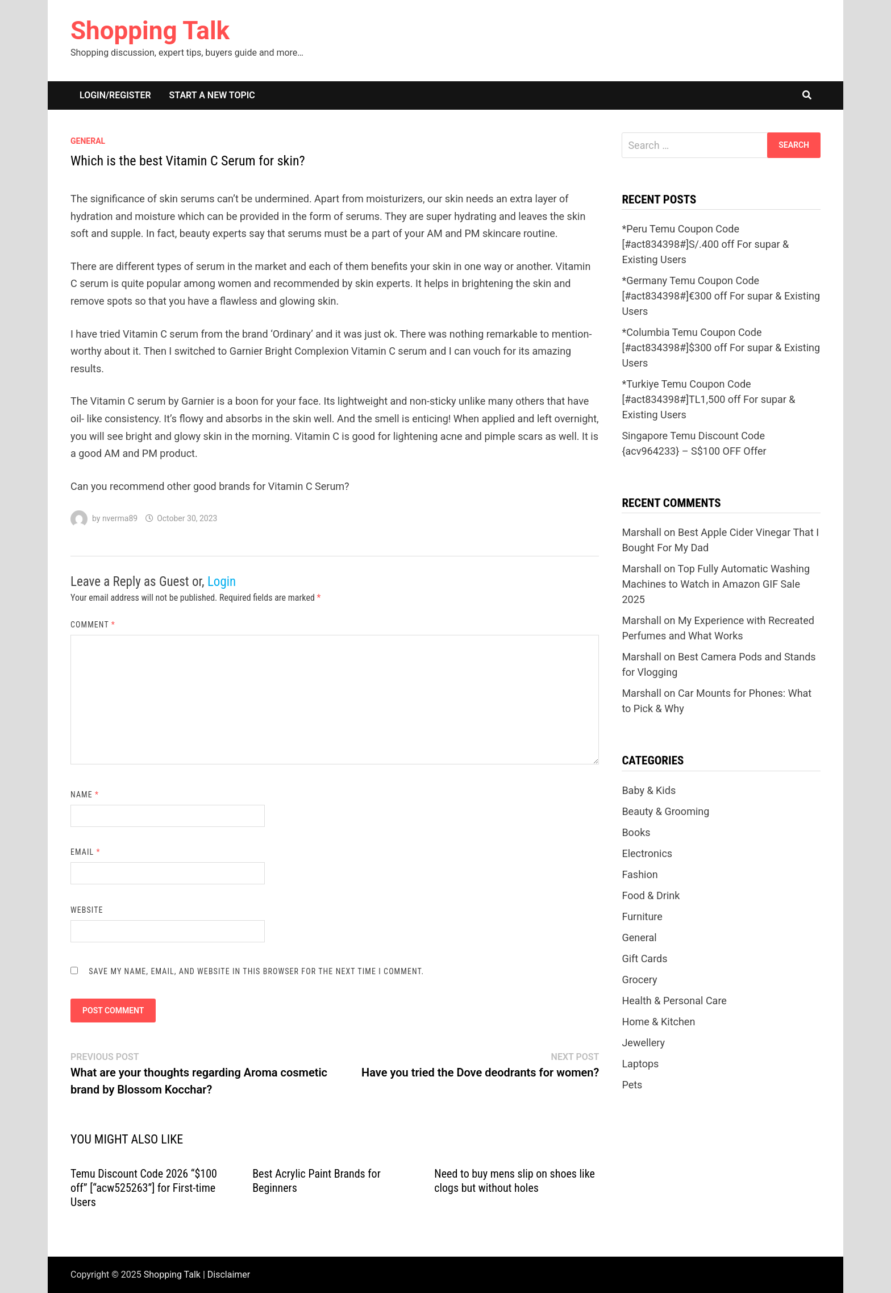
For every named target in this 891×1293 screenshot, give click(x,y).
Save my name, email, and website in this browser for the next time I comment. (256, 971)
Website (86, 909)
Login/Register (115, 95)
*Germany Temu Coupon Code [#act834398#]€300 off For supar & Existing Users (721, 296)
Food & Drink (651, 895)
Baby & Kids (649, 790)
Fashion (639, 874)
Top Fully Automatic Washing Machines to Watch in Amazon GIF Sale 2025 (716, 584)
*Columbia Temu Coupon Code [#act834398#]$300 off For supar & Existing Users (721, 347)
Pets (632, 1085)
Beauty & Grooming (665, 811)
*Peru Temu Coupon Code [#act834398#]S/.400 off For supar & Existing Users (705, 244)
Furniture (642, 916)
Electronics (647, 853)
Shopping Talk (150, 30)
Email (85, 852)
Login (221, 581)
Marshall (641, 532)
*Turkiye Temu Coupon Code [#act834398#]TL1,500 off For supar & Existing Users (708, 399)
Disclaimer (228, 1274)
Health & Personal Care (674, 1001)
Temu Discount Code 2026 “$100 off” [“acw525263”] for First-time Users (143, 1188)
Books (636, 832)
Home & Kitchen (658, 1022)
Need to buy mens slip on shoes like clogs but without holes (514, 1181)
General (87, 140)
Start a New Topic (212, 95)
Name (84, 794)
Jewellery (643, 1043)
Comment (92, 624)
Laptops (640, 1064)
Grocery (639, 980)
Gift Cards (644, 958)
